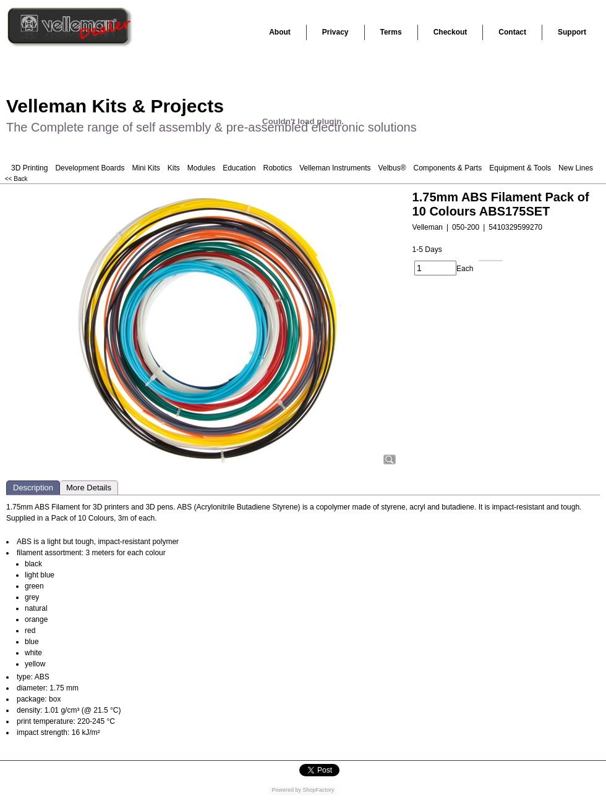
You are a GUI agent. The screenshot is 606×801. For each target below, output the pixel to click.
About (280, 32)
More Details (88, 487)
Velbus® (392, 168)
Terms (391, 32)
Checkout (450, 32)
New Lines (575, 168)
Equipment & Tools (520, 168)
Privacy (335, 32)
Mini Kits (146, 168)
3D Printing (29, 168)
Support (572, 32)
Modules (201, 168)
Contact (512, 32)
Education (239, 168)
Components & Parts (447, 168)
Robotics (277, 168)
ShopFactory (318, 790)
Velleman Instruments (334, 168)
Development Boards (89, 168)
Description (33, 487)
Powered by (286, 790)
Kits (174, 168)
